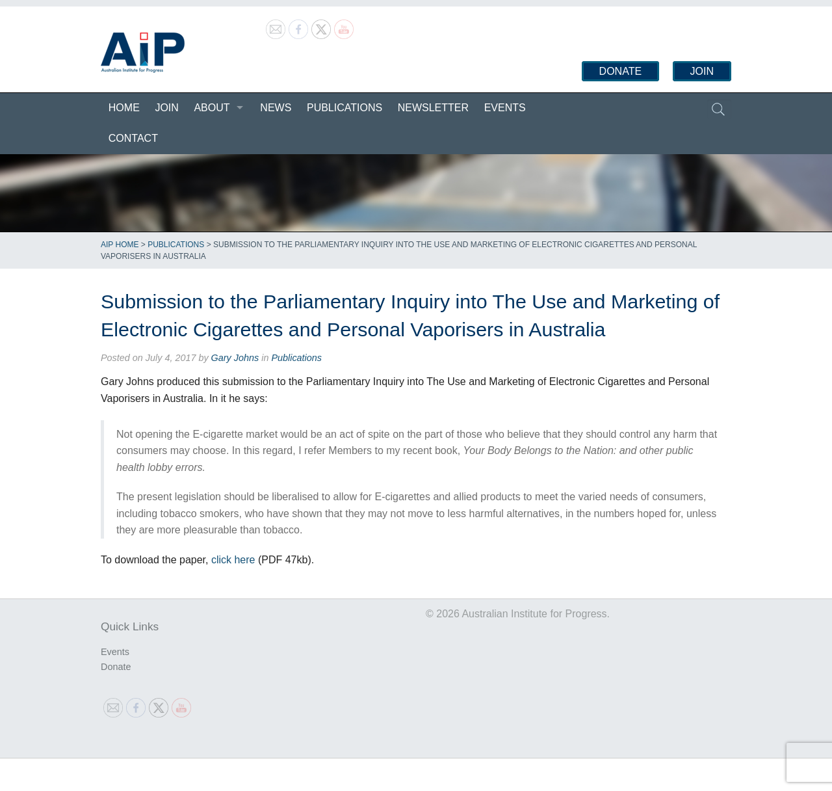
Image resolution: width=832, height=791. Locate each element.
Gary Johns (235, 358)
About (211, 107)
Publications (344, 107)
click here (233, 559)
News (275, 107)
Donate (620, 71)
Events (505, 107)
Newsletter (433, 107)
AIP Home (119, 244)
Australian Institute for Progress (143, 53)
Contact (133, 138)
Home (124, 107)
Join (702, 71)
